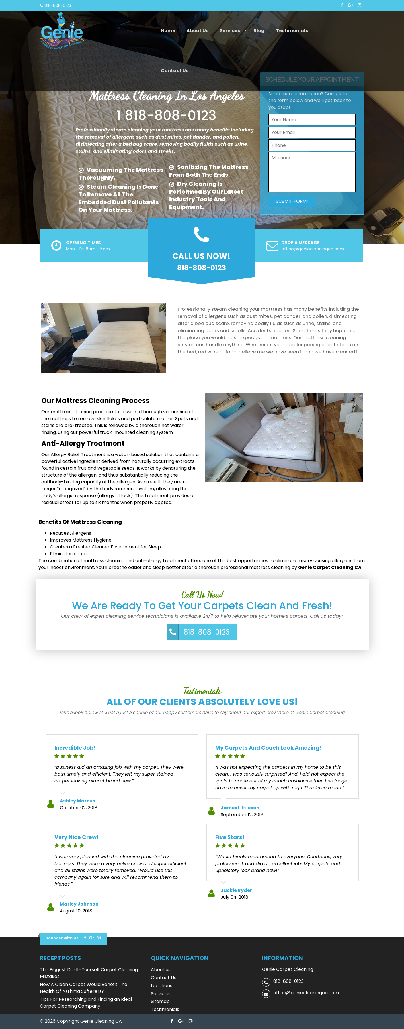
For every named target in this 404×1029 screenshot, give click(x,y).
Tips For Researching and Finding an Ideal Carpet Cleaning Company (86, 1002)
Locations (161, 985)
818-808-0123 (207, 632)
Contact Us (174, 70)
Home (168, 30)
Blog (258, 30)
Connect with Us (62, 938)
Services (230, 30)
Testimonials (292, 30)
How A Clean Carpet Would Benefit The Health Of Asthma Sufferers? (83, 988)
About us (197, 30)
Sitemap (160, 1001)
